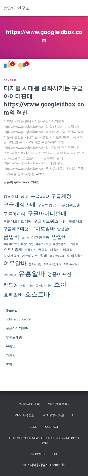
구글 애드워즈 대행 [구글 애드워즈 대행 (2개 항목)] (17, 221)
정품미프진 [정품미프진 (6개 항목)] (59, 274)
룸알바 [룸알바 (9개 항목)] (11, 237)
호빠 (9, 364)
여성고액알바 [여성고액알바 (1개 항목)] (57, 256)
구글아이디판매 (17, 328)
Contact (51, 426)
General (10, 80)
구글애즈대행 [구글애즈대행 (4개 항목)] (15, 229)
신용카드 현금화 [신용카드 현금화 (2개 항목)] (36, 250)
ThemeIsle (57, 465)
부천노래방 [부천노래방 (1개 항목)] (27, 244)
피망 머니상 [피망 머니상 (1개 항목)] (27, 285)
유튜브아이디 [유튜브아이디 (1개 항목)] (71, 264)
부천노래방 (14, 337)
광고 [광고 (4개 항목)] (24, 196)
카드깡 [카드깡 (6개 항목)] (10, 284)
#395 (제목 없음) (25, 415)
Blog (33, 426)
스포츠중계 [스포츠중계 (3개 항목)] (12, 249)
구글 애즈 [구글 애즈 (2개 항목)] (76, 221)
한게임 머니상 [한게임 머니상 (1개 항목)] (44, 285)
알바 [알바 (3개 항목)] (43, 255)
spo (55, 454)
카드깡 (11, 355)
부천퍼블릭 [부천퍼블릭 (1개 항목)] (59, 244)
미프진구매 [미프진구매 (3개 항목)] (40, 237)
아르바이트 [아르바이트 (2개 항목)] (30, 256)
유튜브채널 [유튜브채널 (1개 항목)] (9, 275)
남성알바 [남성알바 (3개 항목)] (64, 229)
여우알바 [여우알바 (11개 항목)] (15, 263)
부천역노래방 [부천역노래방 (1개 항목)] (43, 244)
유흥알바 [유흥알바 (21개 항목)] (31, 273)
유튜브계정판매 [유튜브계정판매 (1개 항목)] (52, 264)
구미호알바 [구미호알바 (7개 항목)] (43, 228)
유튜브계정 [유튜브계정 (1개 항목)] (35, 264)
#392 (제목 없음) (58, 404)
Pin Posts (37, 454)
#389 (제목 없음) (29, 404)
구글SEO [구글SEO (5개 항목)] (40, 196)
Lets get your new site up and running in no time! (44, 440)
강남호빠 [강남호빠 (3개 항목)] (10, 196)
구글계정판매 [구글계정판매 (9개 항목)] (19, 204)
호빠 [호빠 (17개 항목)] (60, 284)
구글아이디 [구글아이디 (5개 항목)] (14, 213)
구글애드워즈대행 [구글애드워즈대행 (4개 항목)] (50, 221)
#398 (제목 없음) (53, 415)
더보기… (42, 174)
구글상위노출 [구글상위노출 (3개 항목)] (69, 205)
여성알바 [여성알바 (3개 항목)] (74, 255)
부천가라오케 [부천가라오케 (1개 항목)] (11, 244)
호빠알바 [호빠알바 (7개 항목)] (13, 295)
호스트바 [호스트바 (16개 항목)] (37, 294)
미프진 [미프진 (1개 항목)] (25, 237)
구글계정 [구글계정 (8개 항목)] (61, 196)
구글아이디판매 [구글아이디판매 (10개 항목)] (47, 213)
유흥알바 (12, 346)
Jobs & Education (18, 319)
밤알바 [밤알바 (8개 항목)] (59, 237)
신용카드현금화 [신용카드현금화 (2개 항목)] (61, 250)
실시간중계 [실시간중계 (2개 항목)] (11, 256)
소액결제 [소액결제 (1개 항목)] (73, 244)
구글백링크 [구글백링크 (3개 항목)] (47, 205)
